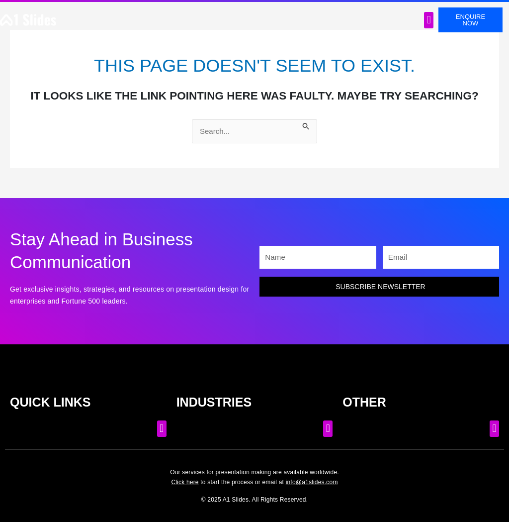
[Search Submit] (306, 125)
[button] (428, 20)
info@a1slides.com (312, 482)
